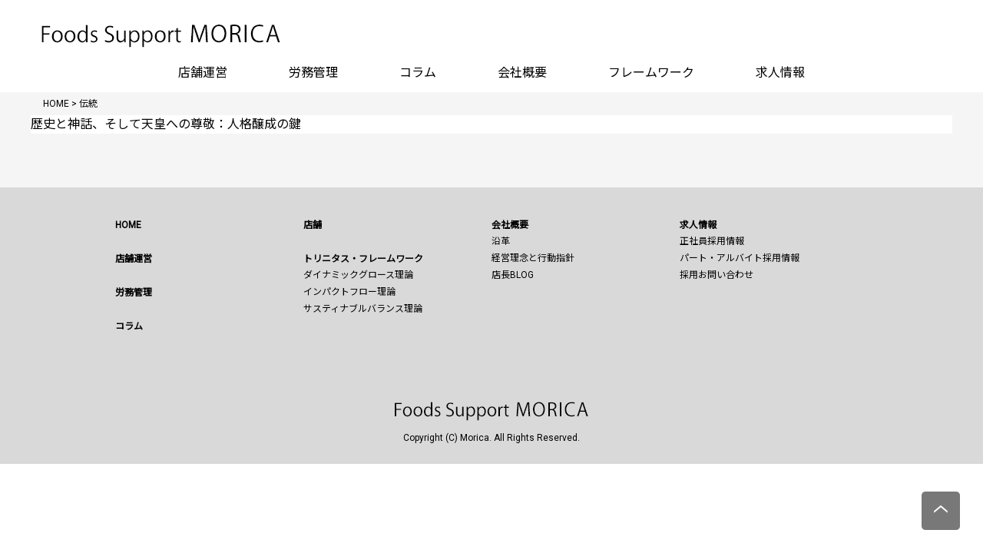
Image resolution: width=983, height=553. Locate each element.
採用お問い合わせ (716, 275)
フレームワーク (651, 72)
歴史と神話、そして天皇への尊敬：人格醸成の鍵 (166, 124)
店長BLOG (513, 275)
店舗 (312, 225)
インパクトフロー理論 (349, 291)
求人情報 (780, 72)
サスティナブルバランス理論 (362, 308)
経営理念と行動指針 (533, 258)
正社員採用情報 (712, 241)
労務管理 (313, 72)
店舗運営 (202, 72)
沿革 (501, 241)
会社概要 (522, 72)
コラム (417, 72)
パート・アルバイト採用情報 (739, 258)
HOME (128, 225)
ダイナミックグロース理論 (358, 275)
